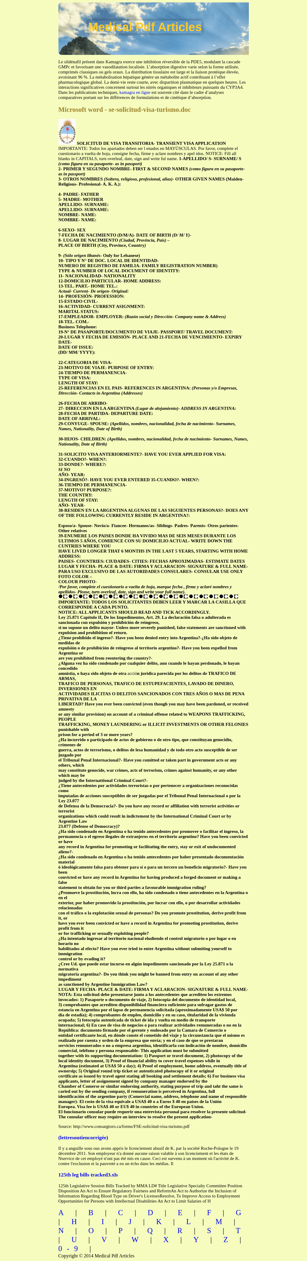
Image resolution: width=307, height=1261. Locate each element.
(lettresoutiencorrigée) (83, 1137)
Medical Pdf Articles (145, 27)
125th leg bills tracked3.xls (88, 1175)
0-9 (70, 1249)
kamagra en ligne (134, 92)
